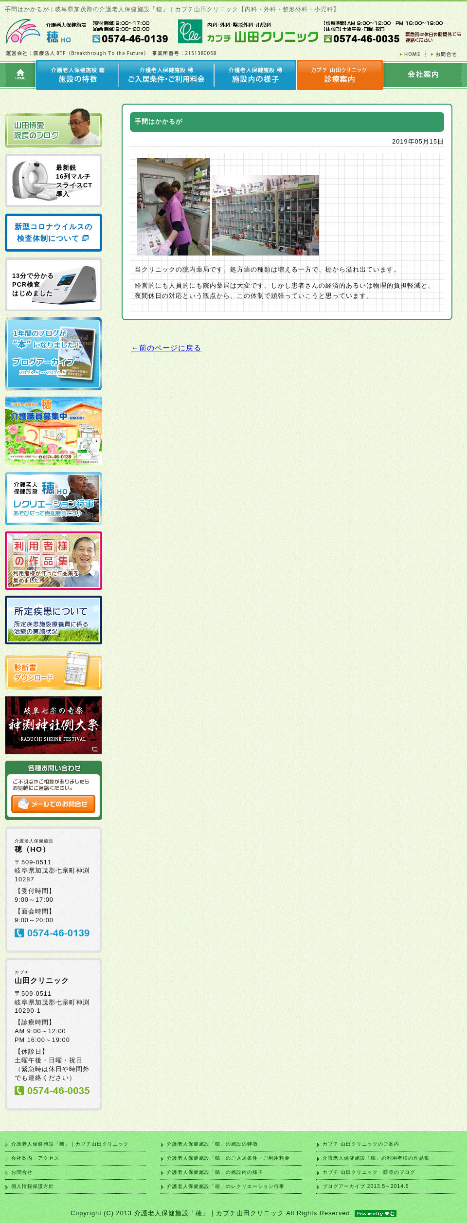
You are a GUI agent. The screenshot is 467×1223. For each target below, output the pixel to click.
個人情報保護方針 (32, 1186)
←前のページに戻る (166, 348)
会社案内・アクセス (35, 1158)
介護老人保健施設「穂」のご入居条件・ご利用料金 (228, 1158)
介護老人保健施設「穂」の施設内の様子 (215, 1172)
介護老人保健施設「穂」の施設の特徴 (212, 1144)
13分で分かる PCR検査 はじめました (33, 284)
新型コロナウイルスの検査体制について (53, 232)
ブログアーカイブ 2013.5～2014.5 (366, 1186)
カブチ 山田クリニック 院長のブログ (369, 1172)
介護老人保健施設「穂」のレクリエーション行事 (226, 1186)
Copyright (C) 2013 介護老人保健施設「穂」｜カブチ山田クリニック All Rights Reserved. (233, 1213)
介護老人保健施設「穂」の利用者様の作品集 (376, 1158)
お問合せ (22, 1172)
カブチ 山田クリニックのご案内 (361, 1144)
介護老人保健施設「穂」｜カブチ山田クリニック (70, 1144)
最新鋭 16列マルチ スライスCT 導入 (74, 181)
